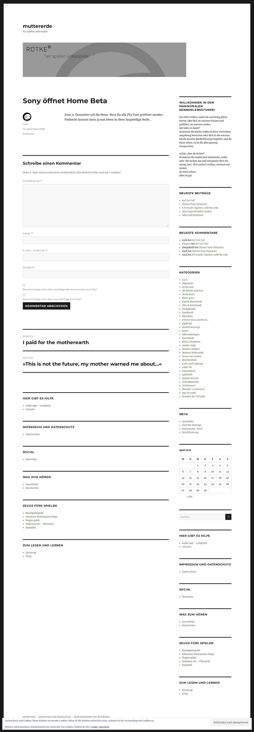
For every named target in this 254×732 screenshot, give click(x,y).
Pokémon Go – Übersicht (40, 524)
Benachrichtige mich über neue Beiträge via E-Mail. (52, 299)
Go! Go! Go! (188, 200)
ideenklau (187, 316)
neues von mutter (191, 356)
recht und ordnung (192, 363)
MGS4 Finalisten (191, 341)
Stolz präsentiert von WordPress (92, 716)
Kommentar (32, 181)
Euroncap (31, 552)
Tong (28, 556)
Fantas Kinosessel (192, 301)
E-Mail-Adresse (35, 250)
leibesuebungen (191, 334)
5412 (184, 279)
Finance (186, 243)
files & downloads (192, 305)
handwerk (187, 312)
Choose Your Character (194, 204)
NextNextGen (189, 360)
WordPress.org (190, 432)
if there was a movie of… (195, 319)
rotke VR (187, 367)
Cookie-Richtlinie (100, 727)
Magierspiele (33, 520)
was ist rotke (189, 392)
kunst (185, 330)
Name (28, 233)
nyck (25, 124)
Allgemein (187, 283)
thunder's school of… (194, 389)
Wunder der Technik (193, 396)
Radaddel (31, 527)
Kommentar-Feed (192, 428)
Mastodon (31, 459)
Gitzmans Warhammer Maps (42, 516)
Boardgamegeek (34, 513)
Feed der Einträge (191, 425)
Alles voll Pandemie (192, 215)
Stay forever (32, 488)
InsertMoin (32, 484)
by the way (188, 287)
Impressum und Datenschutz (54, 716)
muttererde (37, 26)
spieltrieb (187, 374)
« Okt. (189, 496)
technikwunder (190, 381)
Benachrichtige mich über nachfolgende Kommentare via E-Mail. (60, 289)
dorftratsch (29, 133)
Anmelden (187, 421)
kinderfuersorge (191, 327)
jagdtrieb (187, 323)
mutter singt (189, 345)
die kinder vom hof (192, 290)
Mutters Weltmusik (192, 352)
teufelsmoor (189, 385)
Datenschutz (33, 434)
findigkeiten (189, 308)
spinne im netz (190, 378)
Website (29, 267)
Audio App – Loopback (38, 405)
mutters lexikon (191, 349)
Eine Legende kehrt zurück (197, 211)
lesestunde (188, 338)
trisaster (30, 409)
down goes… (189, 298)
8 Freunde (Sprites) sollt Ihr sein (200, 207)
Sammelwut (188, 370)
